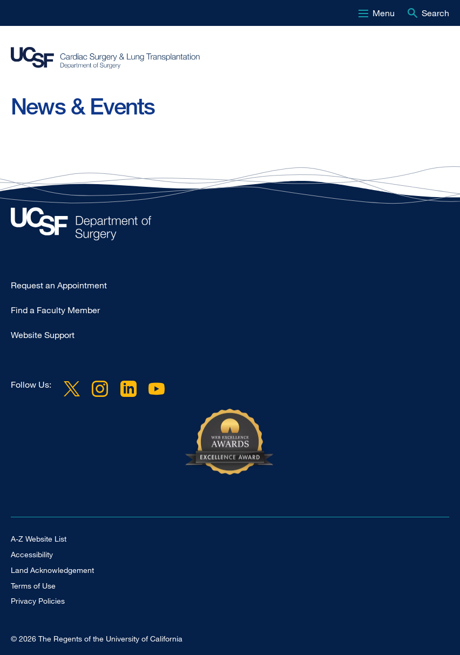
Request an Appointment (59, 285)
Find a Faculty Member (55, 310)
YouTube (156, 389)
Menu (384, 13)
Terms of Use (33, 585)
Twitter (72, 389)
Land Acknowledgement (52, 570)
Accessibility (32, 554)
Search (435, 13)
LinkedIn (128, 389)
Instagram (100, 389)
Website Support (43, 334)
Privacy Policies (38, 600)
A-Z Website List (38, 538)
